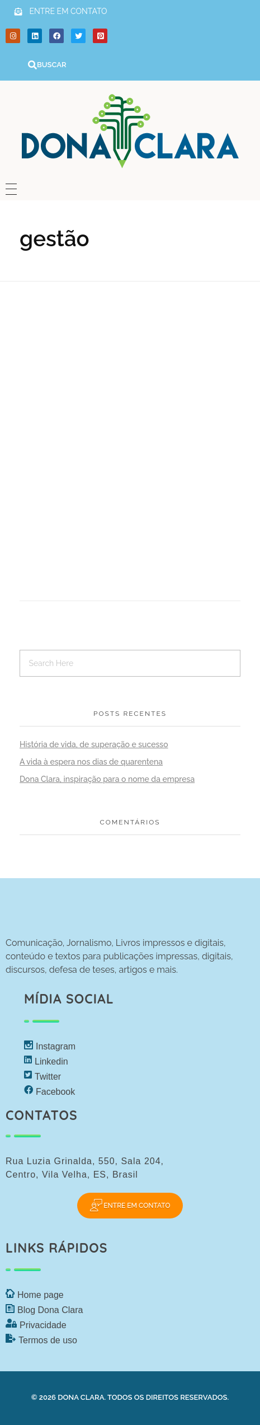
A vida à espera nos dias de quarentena (91, 761)
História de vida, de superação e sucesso (94, 744)
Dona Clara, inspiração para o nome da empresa (107, 779)
